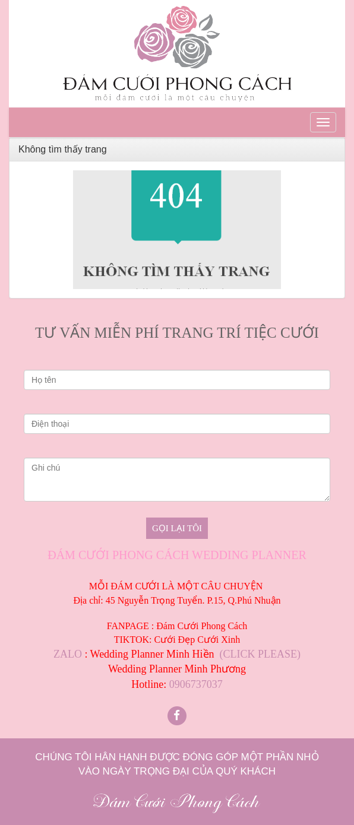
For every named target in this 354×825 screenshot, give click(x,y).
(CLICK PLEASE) (260, 654)
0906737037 (196, 684)
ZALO (67, 654)
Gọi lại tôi (177, 528)
